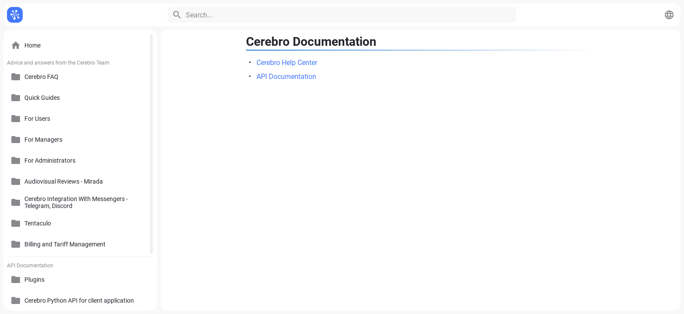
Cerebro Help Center (286, 62)
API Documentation (286, 76)
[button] (669, 15)
